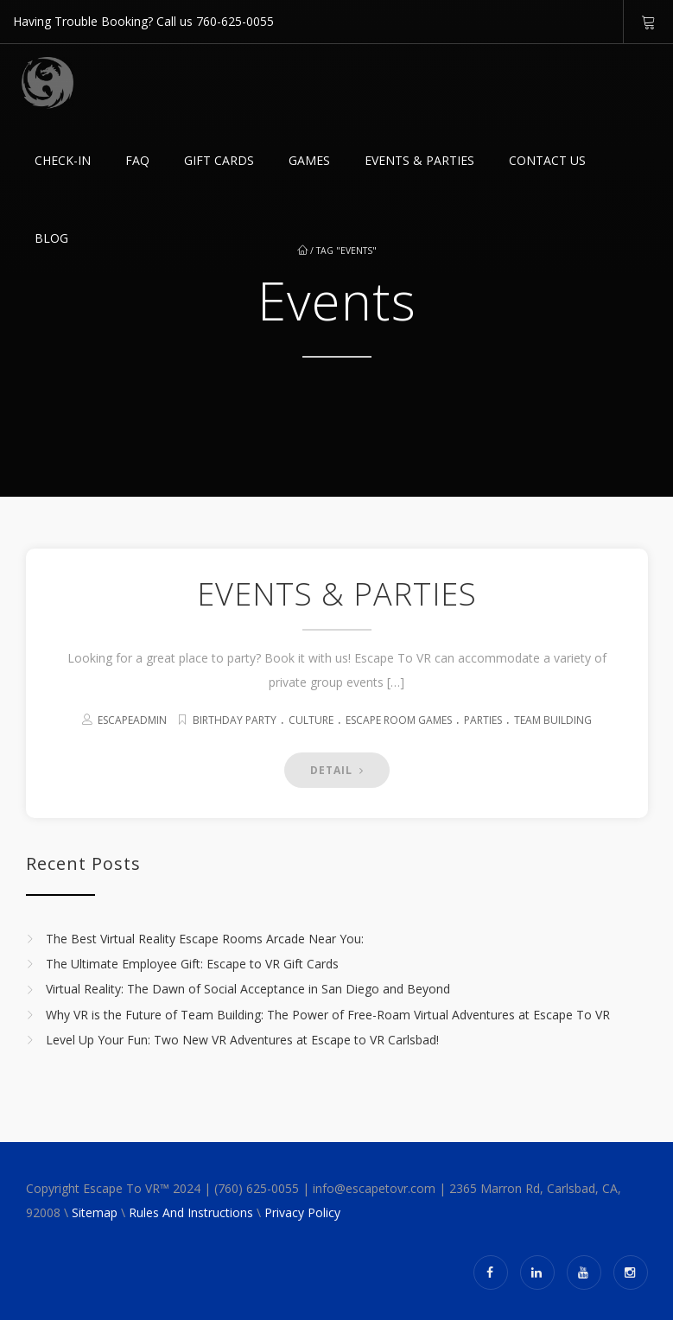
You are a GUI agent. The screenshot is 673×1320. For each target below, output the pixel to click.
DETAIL (337, 770)
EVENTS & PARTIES (419, 160)
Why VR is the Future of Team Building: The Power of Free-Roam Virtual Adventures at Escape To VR (328, 1014)
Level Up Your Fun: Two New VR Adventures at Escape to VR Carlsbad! (242, 1039)
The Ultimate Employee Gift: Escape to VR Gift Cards (192, 963)
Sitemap (94, 1212)
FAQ (137, 160)
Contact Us (547, 160)
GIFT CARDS (219, 160)
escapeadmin (132, 720)
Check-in (63, 160)
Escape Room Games (399, 720)
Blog (51, 238)
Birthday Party (234, 720)
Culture (311, 720)
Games (309, 160)
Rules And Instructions (191, 1212)
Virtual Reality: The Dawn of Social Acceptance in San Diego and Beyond (248, 989)
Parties (483, 720)
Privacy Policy (302, 1212)
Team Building (553, 720)
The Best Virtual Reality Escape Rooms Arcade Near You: (205, 938)
